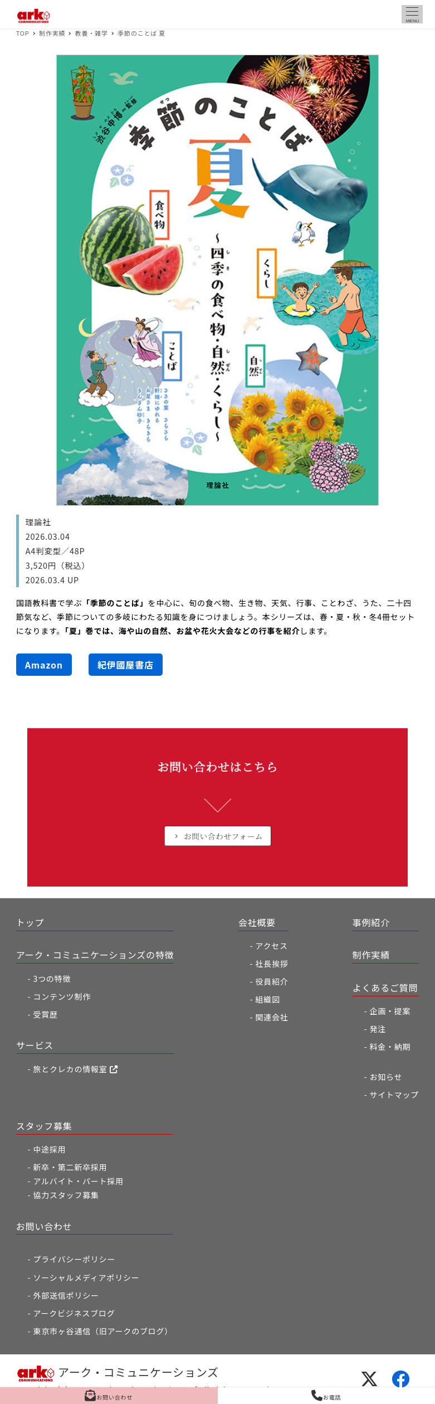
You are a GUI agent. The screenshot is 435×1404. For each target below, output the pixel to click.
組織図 (267, 999)
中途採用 (49, 1149)
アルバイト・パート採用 (78, 1181)
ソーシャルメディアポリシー (86, 1277)
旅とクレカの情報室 (75, 1068)
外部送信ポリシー (66, 1295)
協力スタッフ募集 (66, 1194)
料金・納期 (389, 1046)
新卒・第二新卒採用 (70, 1167)
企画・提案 (389, 1010)
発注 (377, 1028)
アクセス (271, 945)
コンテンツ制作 (62, 996)
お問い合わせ (44, 1226)
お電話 (326, 1395)
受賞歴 (45, 1014)
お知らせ (385, 1076)
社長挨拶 (271, 963)
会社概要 (257, 922)
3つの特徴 (52, 978)
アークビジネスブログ (74, 1313)
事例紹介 (371, 922)
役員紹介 (271, 981)
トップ (30, 922)
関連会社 (271, 1017)
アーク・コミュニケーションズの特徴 (95, 954)
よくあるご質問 (385, 987)
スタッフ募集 (44, 1125)
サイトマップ (394, 1094)
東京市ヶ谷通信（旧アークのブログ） (103, 1331)
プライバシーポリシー (74, 1259)
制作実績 (371, 954)
